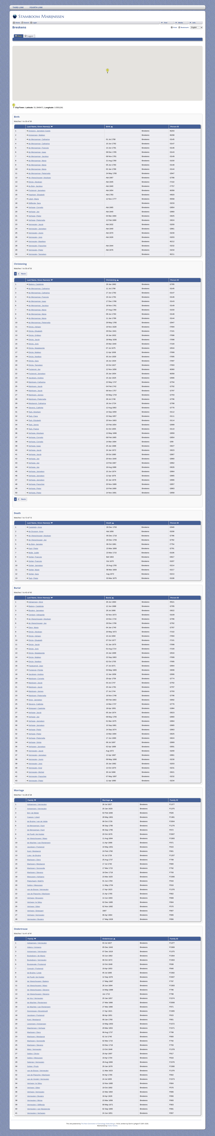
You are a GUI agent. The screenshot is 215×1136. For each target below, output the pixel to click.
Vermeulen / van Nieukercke (38, 1109)
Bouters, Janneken (36, 610)
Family (32, 800)
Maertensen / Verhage (36, 1028)
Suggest (29, 36)
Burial (110, 598)
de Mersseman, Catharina (39, 139)
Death (110, 523)
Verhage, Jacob (35, 450)
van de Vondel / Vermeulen (38, 1079)
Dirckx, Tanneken (36, 365)
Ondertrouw (108, 939)
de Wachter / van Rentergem (38, 843)
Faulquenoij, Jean (36, 666)
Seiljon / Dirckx (33, 1054)
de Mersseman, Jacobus (39, 156)
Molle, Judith (34, 553)
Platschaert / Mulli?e (35, 881)
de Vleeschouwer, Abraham (40, 178)
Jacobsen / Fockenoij (35, 847)
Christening (112, 280)
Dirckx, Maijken (35, 352)
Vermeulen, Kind (35, 768)
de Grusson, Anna (36, 531)
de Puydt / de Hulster (35, 834)
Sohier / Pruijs (33, 1066)
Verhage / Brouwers (35, 898)
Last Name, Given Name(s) (40, 127)
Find (165, 23)
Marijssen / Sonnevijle (36, 868)
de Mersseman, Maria (37, 161)
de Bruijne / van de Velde (37, 821)
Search (26, 23)
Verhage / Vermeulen (35, 915)
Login (35, 23)
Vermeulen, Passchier (37, 246)
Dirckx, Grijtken (35, 335)
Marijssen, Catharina (37, 382)
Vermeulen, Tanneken (37, 254)
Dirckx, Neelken (35, 357)
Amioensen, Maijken (37, 135)
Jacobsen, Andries (36, 378)
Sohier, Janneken (36, 565)
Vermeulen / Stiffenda (36, 1105)
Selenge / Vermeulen (35, 1062)
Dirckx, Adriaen (35, 327)
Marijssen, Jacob (35, 386)
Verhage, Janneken (36, 471)
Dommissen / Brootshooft (37, 1011)
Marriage (107, 800)
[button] (107, 71)
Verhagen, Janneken (37, 747)
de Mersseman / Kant (36, 826)
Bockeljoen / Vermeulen (36, 960)
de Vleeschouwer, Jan (37, 540)
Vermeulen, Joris (35, 237)
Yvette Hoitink (112, 1126)
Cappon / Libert (33, 817)
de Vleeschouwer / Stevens (38, 990)
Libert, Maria (34, 199)
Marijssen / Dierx (34, 860)
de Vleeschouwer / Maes (37, 838)
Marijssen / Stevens (35, 872)
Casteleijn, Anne (35, 527)
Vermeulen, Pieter (36, 250)
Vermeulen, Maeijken (37, 241)
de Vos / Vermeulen (35, 998)
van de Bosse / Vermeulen (38, 889)
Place (18, 36)
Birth (109, 127)
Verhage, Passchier (37, 484)
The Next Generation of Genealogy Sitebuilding (97, 1124)
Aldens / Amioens (34, 947)
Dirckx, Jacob (34, 340)
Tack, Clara (33, 416)
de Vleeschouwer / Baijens (38, 981)
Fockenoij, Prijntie (36, 670)
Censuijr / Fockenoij (35, 968)
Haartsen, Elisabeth (37, 195)
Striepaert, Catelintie (37, 708)
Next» (23, 274)
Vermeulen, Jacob (36, 224)
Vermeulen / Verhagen (36, 1113)
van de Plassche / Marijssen (38, 894)
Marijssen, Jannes (36, 395)
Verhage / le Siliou (34, 902)
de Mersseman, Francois (39, 148)
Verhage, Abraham (36, 433)
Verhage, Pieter (35, 216)
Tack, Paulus (34, 429)
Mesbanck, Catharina (37, 403)
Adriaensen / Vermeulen (37, 804)
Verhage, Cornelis (36, 207)
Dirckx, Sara (34, 361)
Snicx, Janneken (35, 700)
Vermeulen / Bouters (35, 919)
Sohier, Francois (35, 557)
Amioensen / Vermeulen (37, 809)
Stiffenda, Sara (35, 203)
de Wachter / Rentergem (37, 1003)
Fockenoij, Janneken (37, 190)
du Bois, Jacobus (36, 186)
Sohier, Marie (34, 570)
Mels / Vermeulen (34, 1049)
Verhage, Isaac (35, 446)
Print (175, 27)
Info (194, 23)
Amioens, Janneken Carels (39, 131)
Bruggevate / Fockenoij (36, 964)
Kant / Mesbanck (34, 851)
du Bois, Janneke (36, 544)
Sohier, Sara (34, 574)
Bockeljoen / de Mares (36, 956)
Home (17, 23)
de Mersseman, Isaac (37, 152)
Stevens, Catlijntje (36, 408)
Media (180, 23)
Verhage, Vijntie (35, 742)
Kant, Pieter (33, 548)
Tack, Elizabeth (35, 420)
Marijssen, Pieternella (37, 399)
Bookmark (185, 27)
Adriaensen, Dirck (36, 602)
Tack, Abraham (35, 412)
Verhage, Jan (34, 212)
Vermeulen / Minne (34, 1100)
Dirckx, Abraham (35, 182)
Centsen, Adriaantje (37, 615)
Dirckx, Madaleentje (37, 348)
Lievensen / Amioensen (36, 1024)
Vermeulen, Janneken (37, 229)
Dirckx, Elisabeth (35, 331)
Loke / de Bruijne (34, 855)
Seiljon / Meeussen (35, 885)
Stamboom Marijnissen (41, 16)
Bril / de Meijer (33, 813)
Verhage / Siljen (33, 906)
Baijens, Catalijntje (36, 284)
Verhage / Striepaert (35, 911)
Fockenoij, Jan (34, 369)
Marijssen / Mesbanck (36, 864)
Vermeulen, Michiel (36, 772)
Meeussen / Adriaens (35, 877)
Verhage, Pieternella (37, 220)
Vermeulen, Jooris (36, 233)
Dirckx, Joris (34, 344)
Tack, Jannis (34, 425)
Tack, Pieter (33, 578)
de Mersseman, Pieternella (39, 173)
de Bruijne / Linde (34, 973)
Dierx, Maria (34, 627)
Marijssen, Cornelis (36, 679)
